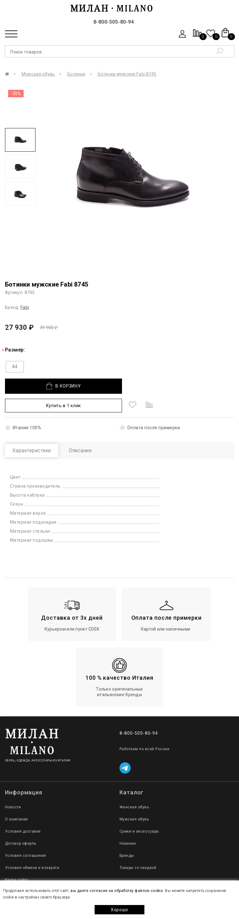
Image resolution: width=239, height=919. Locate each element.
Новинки (128, 825)
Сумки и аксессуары (139, 813)
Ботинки (76, 73)
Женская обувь (134, 788)
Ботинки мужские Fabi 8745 (127, 73)
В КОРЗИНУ (49, 386)
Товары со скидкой (138, 849)
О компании (16, 800)
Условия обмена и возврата (32, 849)
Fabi (25, 307)
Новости (13, 788)
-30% (16, 93)
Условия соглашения (25, 837)
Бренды (127, 837)
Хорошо (119, 909)
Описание (95, 432)
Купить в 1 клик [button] (143, 386)
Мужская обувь (38, 73)
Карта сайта (16, 861)
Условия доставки (23, 813)
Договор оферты (20, 825)
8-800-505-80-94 (113, 22)
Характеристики (36, 432)
